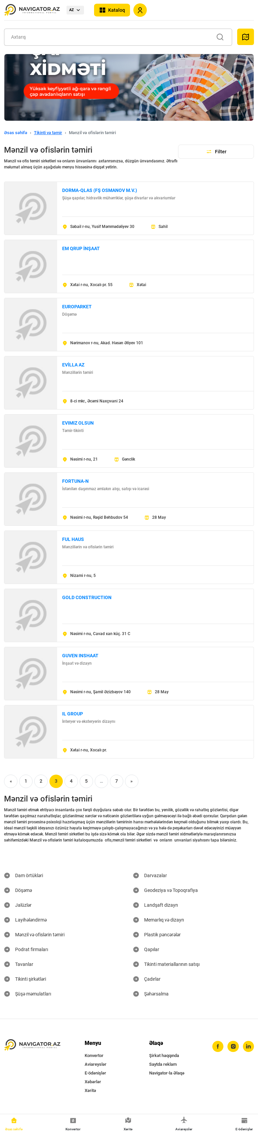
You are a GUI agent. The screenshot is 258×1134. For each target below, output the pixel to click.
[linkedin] (248, 1046)
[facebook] (217, 1046)
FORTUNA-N (75, 481)
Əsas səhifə (15, 132)
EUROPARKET (77, 306)
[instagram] (233, 1046)
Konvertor (94, 1055)
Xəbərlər (93, 1081)
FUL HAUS (73, 539)
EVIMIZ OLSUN (78, 423)
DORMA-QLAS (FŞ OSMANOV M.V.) (99, 190)
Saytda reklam (163, 1064)
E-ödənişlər (95, 1073)
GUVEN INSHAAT (80, 655)
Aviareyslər (95, 1064)
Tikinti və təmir (48, 132)
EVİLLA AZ (73, 364)
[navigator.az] (32, 1045)
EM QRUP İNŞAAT (81, 248)
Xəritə (90, 1090)
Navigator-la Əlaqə (166, 1073)
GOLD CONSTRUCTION (87, 597)
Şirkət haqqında (164, 1055)
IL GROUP (72, 713)
